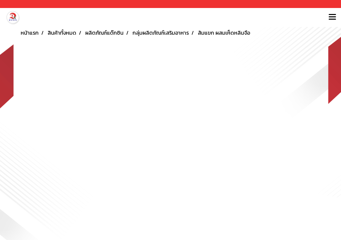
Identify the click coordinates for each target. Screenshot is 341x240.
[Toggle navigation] (332, 17)
